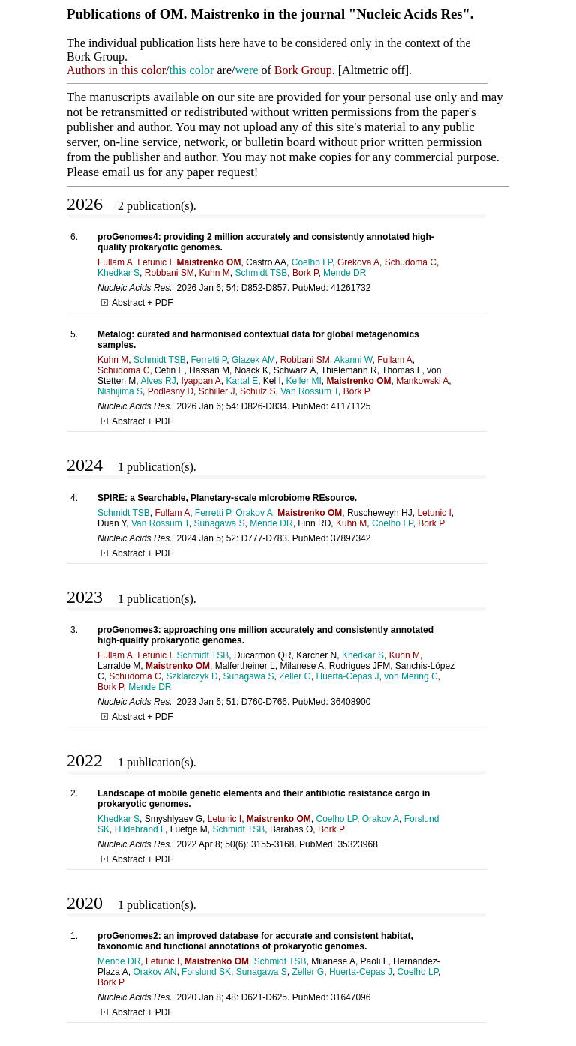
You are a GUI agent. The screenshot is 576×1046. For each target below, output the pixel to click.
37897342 (350, 538)
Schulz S (257, 391)
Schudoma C (410, 262)
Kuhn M (214, 273)
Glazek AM (253, 360)
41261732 (350, 288)
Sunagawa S (219, 523)
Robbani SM (169, 273)
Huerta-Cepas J (348, 676)
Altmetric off (373, 70)
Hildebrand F (140, 829)
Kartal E (242, 381)
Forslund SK (206, 972)
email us (123, 172)
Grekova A (359, 262)
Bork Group (303, 70)
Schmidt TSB (261, 273)
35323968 (357, 844)
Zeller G (295, 676)
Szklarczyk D (192, 676)
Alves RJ (158, 381)
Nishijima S (120, 391)
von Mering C (410, 676)
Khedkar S (119, 273)
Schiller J (217, 391)
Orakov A (254, 513)
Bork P (305, 273)
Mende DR (344, 273)
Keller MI (304, 381)
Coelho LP (312, 262)
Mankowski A (422, 381)
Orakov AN (154, 972)
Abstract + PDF (137, 303)
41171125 (350, 406)
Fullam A (115, 262)
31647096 (350, 997)
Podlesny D (171, 391)
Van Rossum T (309, 391)
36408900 (350, 702)
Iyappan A (200, 381)
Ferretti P (209, 360)
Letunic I (154, 262)
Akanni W (353, 360)
